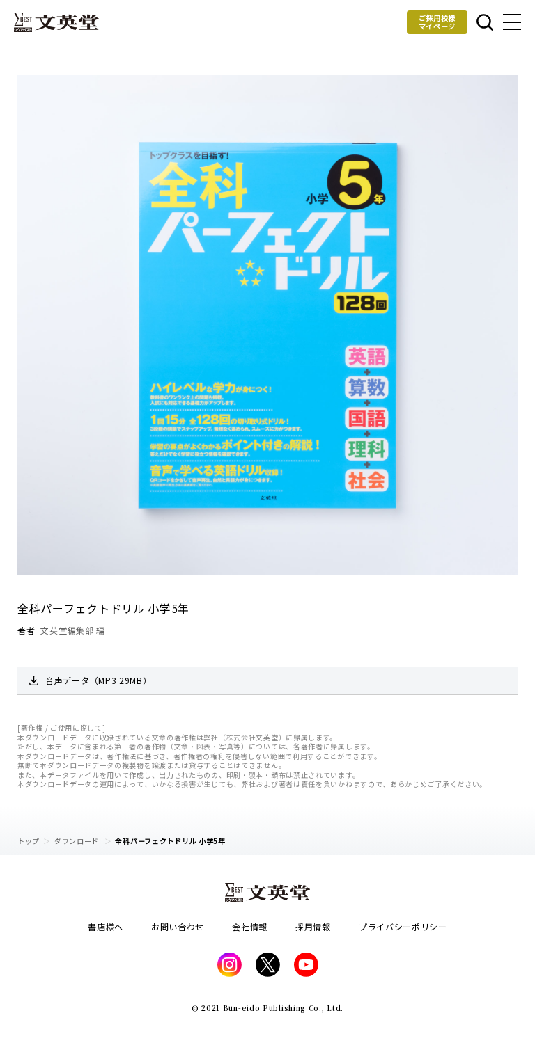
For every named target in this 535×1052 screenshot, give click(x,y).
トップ (28, 841)
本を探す (484, 22)
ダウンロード (77, 841)
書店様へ (105, 926)
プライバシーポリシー (403, 926)
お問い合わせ (177, 926)
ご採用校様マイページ (437, 22)
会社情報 (250, 926)
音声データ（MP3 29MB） (98, 680)
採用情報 (313, 926)
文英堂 (56, 22)
